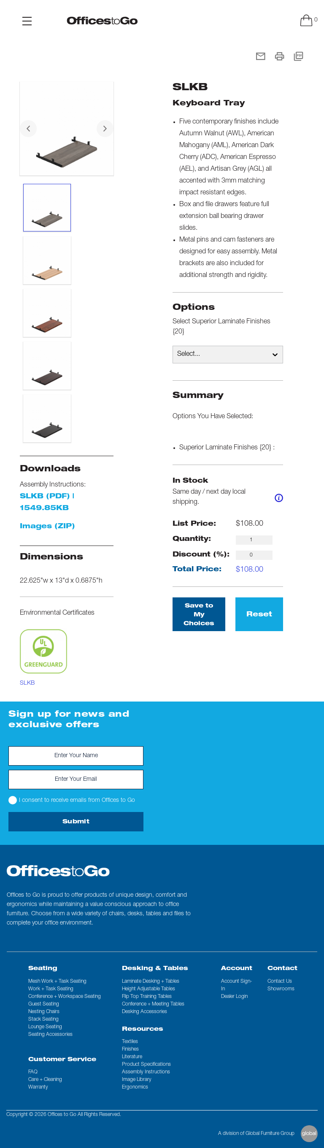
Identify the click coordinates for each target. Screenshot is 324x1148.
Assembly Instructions (146, 1072)
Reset (259, 615)
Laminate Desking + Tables (150, 981)
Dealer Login (234, 996)
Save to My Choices (199, 615)
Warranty (38, 1087)
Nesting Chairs (43, 1011)
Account (236, 969)
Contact (282, 969)
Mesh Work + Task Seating (57, 981)
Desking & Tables (155, 969)
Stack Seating (43, 1019)
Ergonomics (135, 1087)
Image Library (136, 1079)
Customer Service (62, 1060)
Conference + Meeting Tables (153, 1004)
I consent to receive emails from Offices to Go (71, 800)
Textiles (130, 1041)
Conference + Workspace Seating (64, 996)
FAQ (33, 1072)
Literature (132, 1056)
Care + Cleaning (45, 1079)
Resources (142, 1029)
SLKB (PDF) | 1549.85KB (47, 503)
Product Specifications (146, 1064)
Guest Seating (43, 1004)
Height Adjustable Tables (148, 989)
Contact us (279, 981)
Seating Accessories (50, 1034)
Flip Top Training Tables (147, 996)
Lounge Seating (45, 1027)
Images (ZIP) (47, 527)
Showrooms (280, 989)
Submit (75, 822)
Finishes (130, 1049)
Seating (42, 969)
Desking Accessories (144, 1011)
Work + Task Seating (50, 989)
